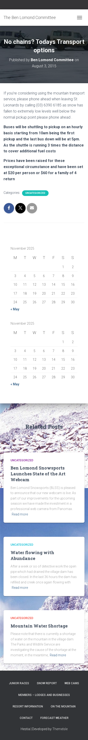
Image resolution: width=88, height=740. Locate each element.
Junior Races (19, 683)
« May (15, 309)
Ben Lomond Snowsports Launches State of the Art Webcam (38, 473)
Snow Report (47, 683)
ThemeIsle (60, 729)
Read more (20, 514)
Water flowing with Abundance (32, 555)
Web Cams (72, 683)
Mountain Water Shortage (39, 626)
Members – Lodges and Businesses (44, 695)
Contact (26, 718)
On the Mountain (63, 706)
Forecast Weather (54, 718)
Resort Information (28, 706)
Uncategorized (35, 193)
